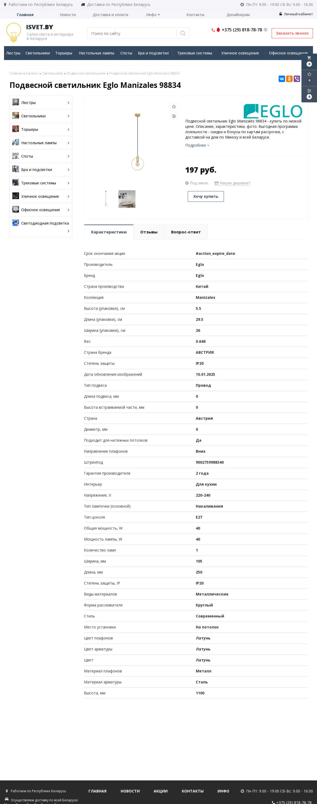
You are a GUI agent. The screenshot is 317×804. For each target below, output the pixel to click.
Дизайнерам (238, 14)
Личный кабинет (296, 14)
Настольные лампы (96, 52)
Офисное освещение (288, 52)
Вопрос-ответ (186, 231)
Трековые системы (194, 52)
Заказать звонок (292, 33)
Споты (126, 52)
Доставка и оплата (110, 14)
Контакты (195, 14)
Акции (161, 791)
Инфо (153, 14)
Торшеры (63, 52)
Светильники (37, 52)
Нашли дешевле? (232, 182)
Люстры (13, 52)
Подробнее (197, 145)
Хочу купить (205, 196)
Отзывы (148, 231)
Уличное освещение (240, 52)
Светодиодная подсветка (40, 227)
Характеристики (109, 231)
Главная (25, 14)
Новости (68, 14)
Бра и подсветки (153, 52)
